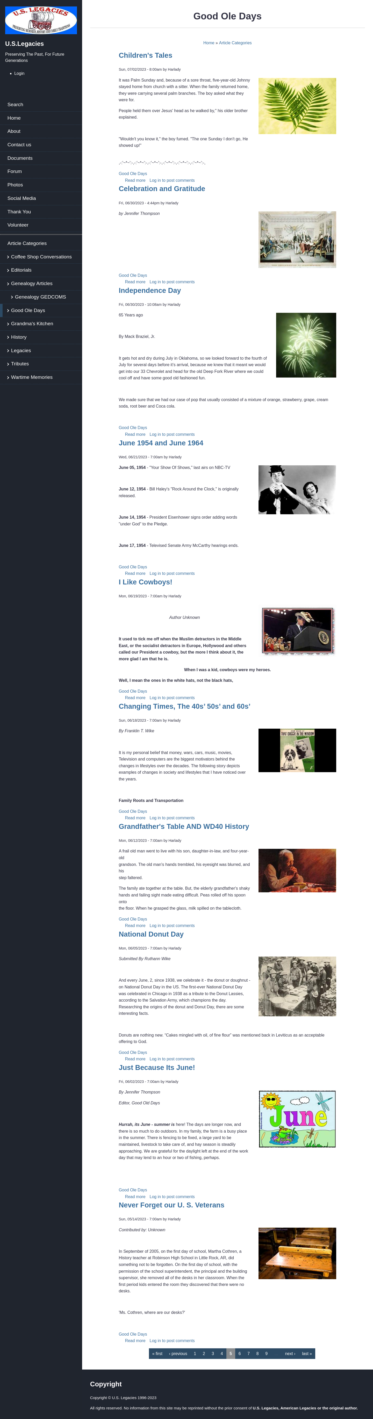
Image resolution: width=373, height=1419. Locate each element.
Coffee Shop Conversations (41, 256)
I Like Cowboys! (145, 582)
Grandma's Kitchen (32, 323)
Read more (135, 180)
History (19, 337)
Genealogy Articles (32, 283)
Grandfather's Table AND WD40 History (184, 826)
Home (14, 118)
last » (307, 1353)
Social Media (22, 198)
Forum (15, 171)
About (14, 131)
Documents (20, 158)
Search (15, 104)
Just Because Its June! (157, 1067)
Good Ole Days (28, 310)
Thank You (19, 211)
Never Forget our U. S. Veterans (171, 1205)
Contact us (19, 144)
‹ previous (178, 1353)
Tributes (20, 363)
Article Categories (27, 243)
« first (157, 1353)
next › (290, 1353)
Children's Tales (145, 55)
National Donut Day (151, 934)
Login (19, 73)
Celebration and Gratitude (162, 189)
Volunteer (18, 225)
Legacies (21, 350)
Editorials (21, 270)
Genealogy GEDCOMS (40, 297)
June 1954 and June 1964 (161, 443)
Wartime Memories (32, 377)
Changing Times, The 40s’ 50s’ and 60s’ (184, 706)
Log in (155, 180)
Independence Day (150, 290)
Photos (15, 184)
